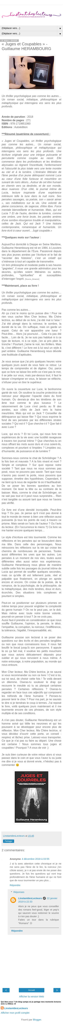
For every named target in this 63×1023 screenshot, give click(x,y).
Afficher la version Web (31, 996)
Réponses (18, 892)
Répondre (15, 885)
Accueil (31, 990)
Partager (8, 841)
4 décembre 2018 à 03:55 (35, 859)
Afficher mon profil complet (15, 1012)
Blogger (37, 1019)
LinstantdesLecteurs (30, 898)
